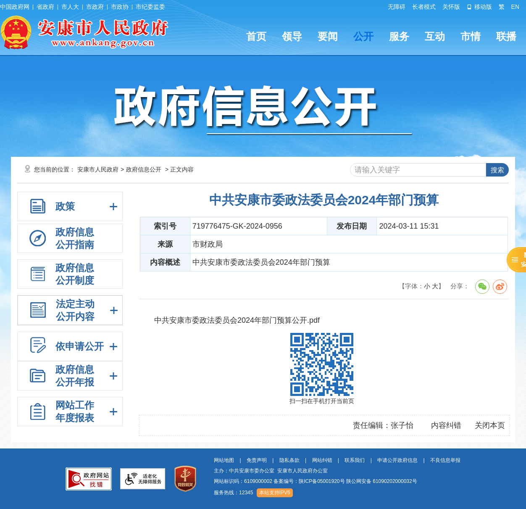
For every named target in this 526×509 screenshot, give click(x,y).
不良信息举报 (445, 460)
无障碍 (396, 6)
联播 (506, 36)
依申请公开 (79, 346)
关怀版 (451, 6)
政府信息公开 (143, 169)
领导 (292, 36)
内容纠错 (446, 425)
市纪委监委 (150, 6)
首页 (256, 36)
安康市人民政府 (97, 169)
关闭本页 (490, 425)
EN (515, 6)
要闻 (328, 36)
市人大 (70, 6)
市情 (470, 36)
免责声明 (257, 460)
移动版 (479, 6)
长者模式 (424, 6)
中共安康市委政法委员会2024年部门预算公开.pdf (237, 320)
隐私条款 (289, 460)
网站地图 (224, 460)
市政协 (120, 6)
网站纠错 (322, 460)
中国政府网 (14, 6)
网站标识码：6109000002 (315, 481)
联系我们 (355, 460)
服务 (399, 36)
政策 (65, 206)
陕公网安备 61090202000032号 (381, 481)
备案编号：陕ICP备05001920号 (309, 481)
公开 (363, 36)
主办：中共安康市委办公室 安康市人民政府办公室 (271, 471)
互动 (435, 36)
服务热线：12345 (233, 493)
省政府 (45, 6)
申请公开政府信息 (397, 460)
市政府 (95, 6)
